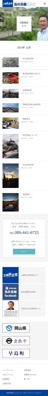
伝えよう (24, 251)
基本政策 (27, 370)
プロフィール (7, 375)
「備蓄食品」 (26, 119)
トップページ (7, 370)
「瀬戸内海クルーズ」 (29, 135)
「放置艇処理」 (27, 90)
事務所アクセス (30, 375)
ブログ (31, 61)
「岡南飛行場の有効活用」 (31, 104)
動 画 (26, 379)
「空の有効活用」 (28, 59)
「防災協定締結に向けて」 (31, 74)
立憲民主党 (6, 384)
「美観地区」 (26, 194)
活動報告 (5, 379)
